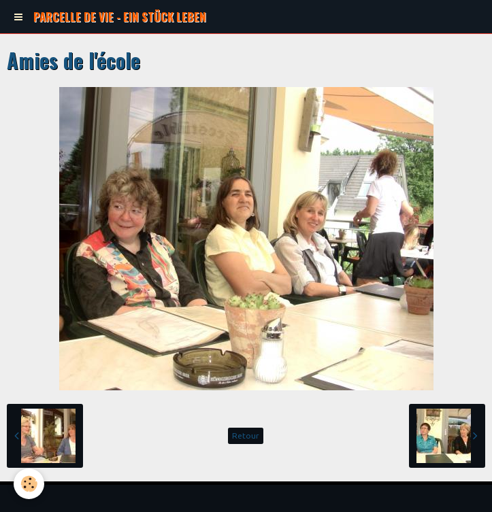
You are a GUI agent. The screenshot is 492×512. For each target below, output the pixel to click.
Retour (245, 435)
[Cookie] (29, 483)
